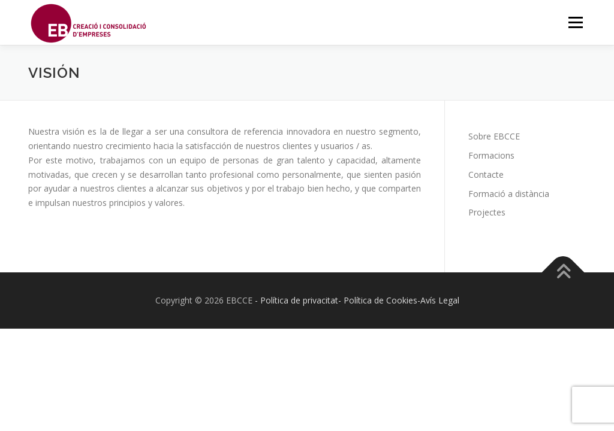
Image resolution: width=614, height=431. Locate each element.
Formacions (491, 155)
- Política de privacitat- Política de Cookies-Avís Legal (357, 300)
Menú (575, 22)
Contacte (486, 174)
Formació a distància (508, 193)
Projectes (486, 212)
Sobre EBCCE (494, 136)
